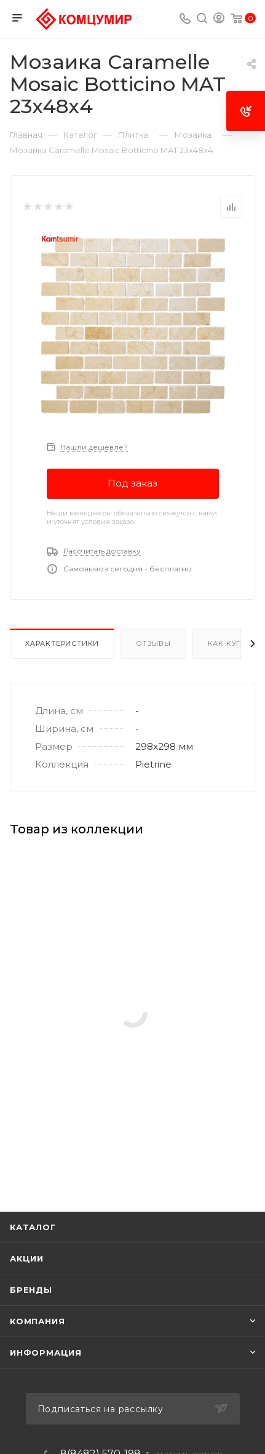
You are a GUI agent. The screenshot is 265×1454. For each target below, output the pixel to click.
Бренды (31, 1290)
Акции (27, 1258)
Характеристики (62, 643)
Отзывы (153, 643)
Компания (37, 1321)
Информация (46, 1352)
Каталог (33, 1227)
